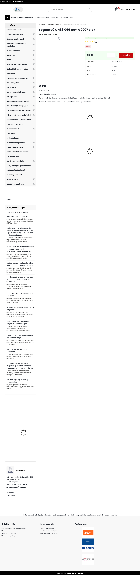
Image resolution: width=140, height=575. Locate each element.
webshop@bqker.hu (12, 536)
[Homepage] (7, 17)
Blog (71, 17)
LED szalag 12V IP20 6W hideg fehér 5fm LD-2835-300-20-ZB (98, 156)
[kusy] (111, 55)
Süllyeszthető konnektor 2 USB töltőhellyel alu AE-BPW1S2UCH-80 (122, 156)
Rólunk (13, 17)
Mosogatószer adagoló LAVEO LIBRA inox (26, 412)
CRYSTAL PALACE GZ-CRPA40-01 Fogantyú (48, 151)
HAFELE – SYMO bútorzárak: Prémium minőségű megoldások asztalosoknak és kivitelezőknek (20, 249)
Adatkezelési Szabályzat (48, 531)
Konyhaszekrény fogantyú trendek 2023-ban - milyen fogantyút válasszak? (20, 279)
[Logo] (18, 9)
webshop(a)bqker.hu (17, 487)
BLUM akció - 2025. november (18, 212)
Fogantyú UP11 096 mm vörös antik (26, 452)
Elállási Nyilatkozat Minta (48, 533)
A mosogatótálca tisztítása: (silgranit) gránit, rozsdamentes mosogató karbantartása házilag (20, 365)
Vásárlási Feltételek (42, 17)
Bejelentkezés (6, 2)
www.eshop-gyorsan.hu (74, 573)
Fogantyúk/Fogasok (54, 25)
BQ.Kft (9, 199)
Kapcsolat (54, 17)
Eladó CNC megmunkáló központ (19, 216)
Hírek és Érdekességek (25, 17)
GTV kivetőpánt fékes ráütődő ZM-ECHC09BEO (26, 434)
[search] (89, 9)
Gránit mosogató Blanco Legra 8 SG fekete (74, 155)
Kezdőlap (42, 25)
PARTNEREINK (64, 17)
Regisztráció (19, 2)
